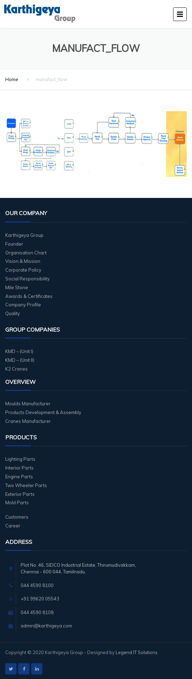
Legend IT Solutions (137, 652)
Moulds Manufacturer (27, 403)
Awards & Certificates (29, 296)
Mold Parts (17, 502)
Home (11, 79)
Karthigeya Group (24, 235)
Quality (12, 313)
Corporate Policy (23, 270)
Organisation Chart (26, 252)
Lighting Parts (20, 459)
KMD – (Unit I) (19, 351)
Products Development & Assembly (43, 412)
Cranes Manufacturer (28, 421)
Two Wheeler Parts (26, 485)
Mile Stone (16, 287)
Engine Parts (19, 476)
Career (12, 525)
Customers (16, 517)
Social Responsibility (27, 278)
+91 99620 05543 (40, 598)
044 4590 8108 (37, 612)
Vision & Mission (22, 261)
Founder (14, 244)
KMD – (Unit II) (19, 360)
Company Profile (23, 304)
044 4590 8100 (37, 585)
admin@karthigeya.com (46, 625)
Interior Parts (19, 468)
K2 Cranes (16, 369)
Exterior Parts (20, 494)
